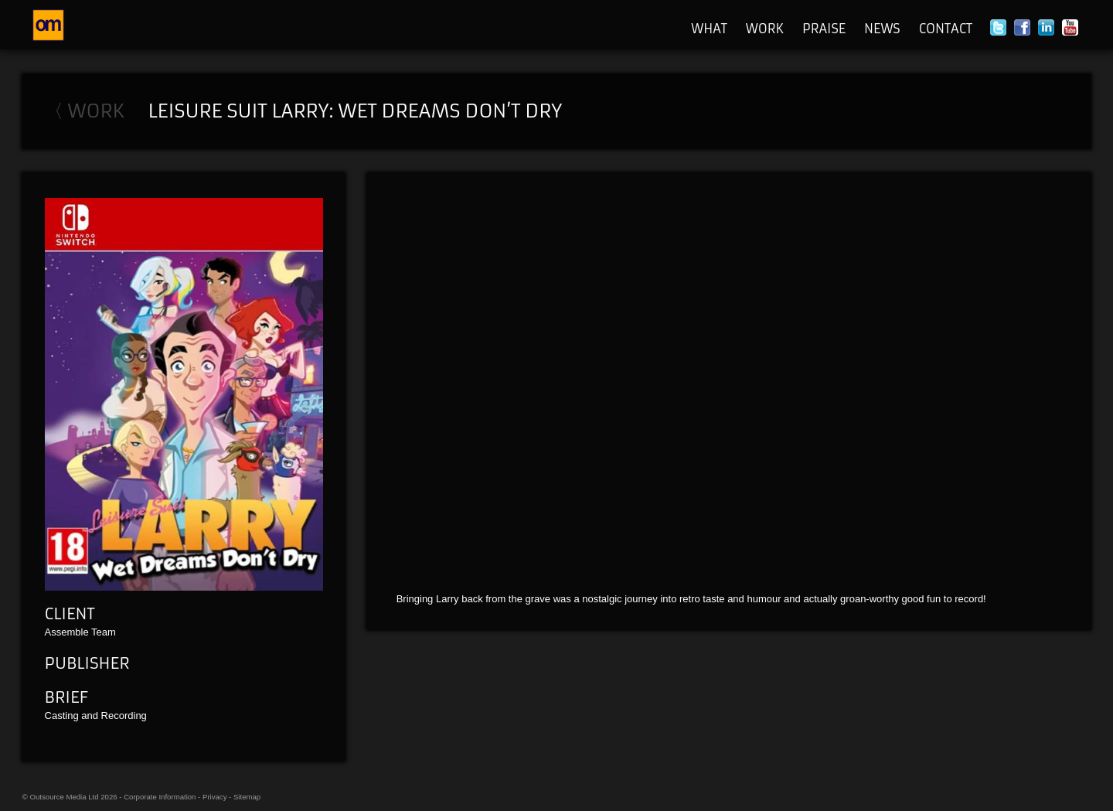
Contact (945, 28)
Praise (824, 28)
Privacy (214, 796)
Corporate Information (160, 796)
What (709, 28)
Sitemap (246, 796)
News (882, 28)
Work (765, 28)
